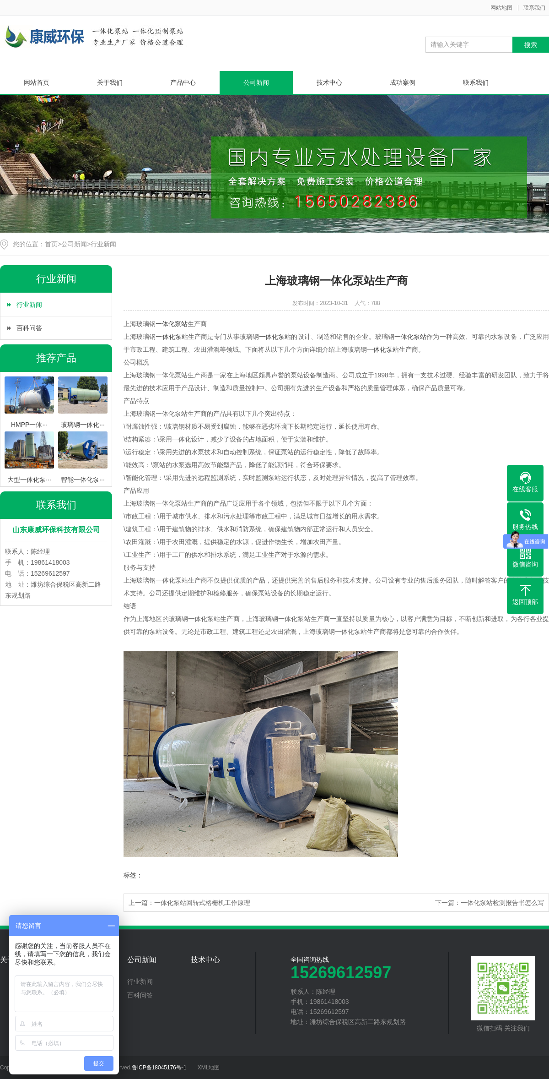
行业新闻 (103, 244)
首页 (51, 244)
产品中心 (183, 82)
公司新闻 (256, 82)
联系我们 (534, 8)
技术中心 (329, 82)
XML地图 (209, 1067)
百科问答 (29, 328)
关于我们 (110, 82)
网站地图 (501, 8)
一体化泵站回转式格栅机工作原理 (202, 902)
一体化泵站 (172, 323)
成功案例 (402, 82)
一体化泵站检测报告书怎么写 (502, 902)
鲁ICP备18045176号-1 (159, 1067)
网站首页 (36, 82)
